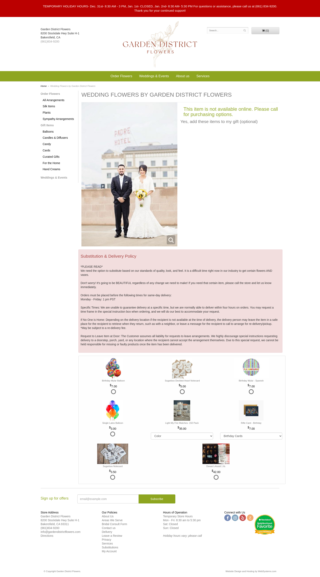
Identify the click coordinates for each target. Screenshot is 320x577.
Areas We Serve (112, 520)
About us (182, 76)
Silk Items (49, 106)
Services (202, 76)
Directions (47, 535)
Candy (47, 144)
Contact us (109, 528)
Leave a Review (112, 535)
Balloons (48, 131)
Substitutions (110, 547)
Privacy (106, 539)
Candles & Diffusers (55, 137)
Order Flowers (121, 76)
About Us (108, 516)
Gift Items (47, 125)
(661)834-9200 (50, 41)
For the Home (51, 163)
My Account (109, 551)
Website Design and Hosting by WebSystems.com (251, 571)
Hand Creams (51, 169)
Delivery (107, 531)
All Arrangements (53, 100)
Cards (46, 150)
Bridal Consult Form (114, 524)
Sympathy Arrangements (58, 119)
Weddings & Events (154, 76)
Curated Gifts (51, 156)
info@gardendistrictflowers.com (61, 531)
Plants (47, 112)
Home (44, 86)
